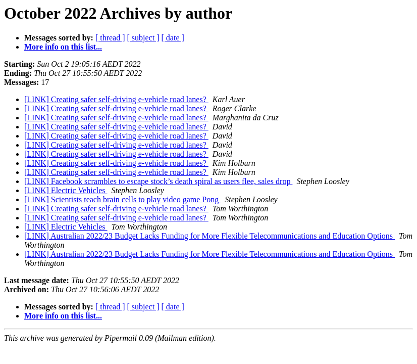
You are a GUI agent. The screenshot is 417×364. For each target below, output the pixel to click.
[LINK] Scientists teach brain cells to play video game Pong (122, 199)
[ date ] (173, 37)
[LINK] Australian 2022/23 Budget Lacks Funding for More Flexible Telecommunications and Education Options (209, 236)
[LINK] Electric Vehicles (66, 190)
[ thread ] (110, 37)
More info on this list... (63, 46)
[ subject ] (143, 37)
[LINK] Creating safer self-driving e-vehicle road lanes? (116, 99)
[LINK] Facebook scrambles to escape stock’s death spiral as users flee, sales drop (158, 181)
